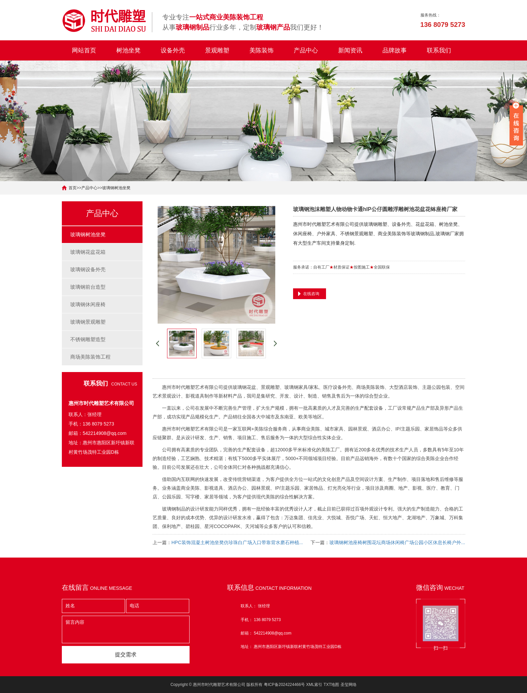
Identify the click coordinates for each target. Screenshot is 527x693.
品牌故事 (394, 50)
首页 (73, 188)
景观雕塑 (217, 50)
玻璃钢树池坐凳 (116, 188)
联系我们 (439, 50)
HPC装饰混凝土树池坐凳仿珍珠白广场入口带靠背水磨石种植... (237, 542)
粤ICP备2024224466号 (284, 684)
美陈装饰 (261, 50)
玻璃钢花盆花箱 (88, 252)
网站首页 (84, 50)
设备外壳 (173, 50)
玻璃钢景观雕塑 (88, 322)
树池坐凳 (128, 50)
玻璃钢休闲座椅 (88, 304)
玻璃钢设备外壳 (88, 269)
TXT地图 (331, 684)
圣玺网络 (348, 684)
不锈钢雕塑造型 (88, 339)
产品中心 (306, 50)
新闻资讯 (350, 50)
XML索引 (314, 684)
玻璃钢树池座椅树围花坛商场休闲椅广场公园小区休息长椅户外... (397, 542)
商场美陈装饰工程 (90, 357)
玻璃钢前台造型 (88, 287)
